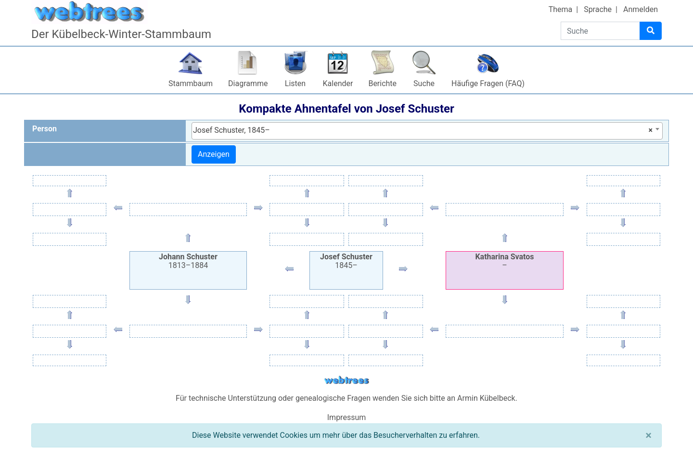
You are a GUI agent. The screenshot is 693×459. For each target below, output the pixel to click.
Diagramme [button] (248, 83)
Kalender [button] (338, 83)
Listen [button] (295, 83)
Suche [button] (424, 83)
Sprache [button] (598, 9)
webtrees (346, 380)
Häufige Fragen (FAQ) (488, 83)
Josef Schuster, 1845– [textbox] (423, 130)
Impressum (346, 417)
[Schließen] (648, 435)
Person (44, 128)
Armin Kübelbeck (486, 398)
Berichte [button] (382, 83)
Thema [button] (561, 9)
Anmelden (640, 9)
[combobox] (427, 131)
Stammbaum (190, 83)
